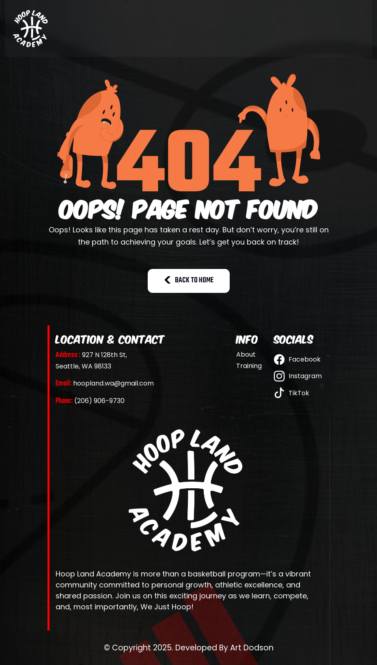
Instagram (298, 376)
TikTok (291, 393)
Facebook (297, 359)
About (246, 354)
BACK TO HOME (188, 280)
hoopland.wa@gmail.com (105, 383)
